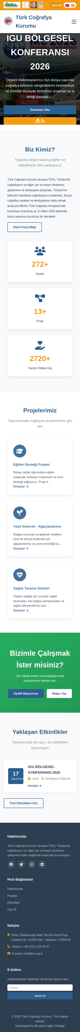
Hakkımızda (15, 888)
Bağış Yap (59, 693)
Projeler (12, 895)
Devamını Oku (40, 109)
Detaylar (20, 489)
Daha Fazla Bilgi (24, 227)
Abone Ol (39, 995)
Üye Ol (40, 121)
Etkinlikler (13, 902)
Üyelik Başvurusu (26, 693)
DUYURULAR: (60, 5)
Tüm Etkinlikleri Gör (24, 803)
